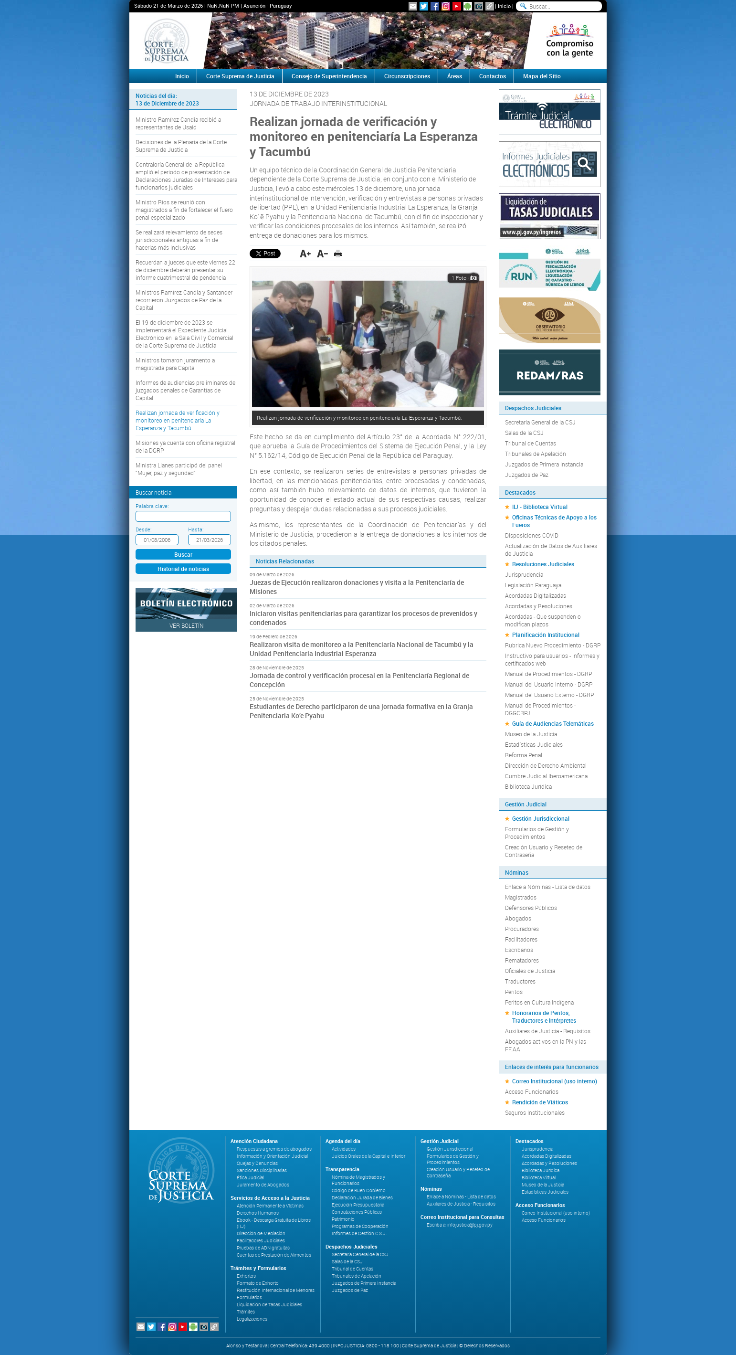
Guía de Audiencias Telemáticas (553, 723)
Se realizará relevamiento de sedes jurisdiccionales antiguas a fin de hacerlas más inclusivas (179, 239)
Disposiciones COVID (531, 535)
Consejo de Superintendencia (329, 76)
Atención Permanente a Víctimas (270, 1206)
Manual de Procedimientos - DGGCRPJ (540, 709)
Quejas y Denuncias (257, 1163)
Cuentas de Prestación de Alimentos (274, 1255)
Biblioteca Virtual (539, 1178)
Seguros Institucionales (535, 1112)
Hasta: (195, 529)
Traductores (520, 981)
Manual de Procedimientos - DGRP (548, 674)
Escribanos (519, 949)
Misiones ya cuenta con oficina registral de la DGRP (185, 446)
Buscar (183, 554)
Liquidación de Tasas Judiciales (269, 1305)
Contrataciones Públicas (357, 1212)
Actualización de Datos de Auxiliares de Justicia (551, 549)
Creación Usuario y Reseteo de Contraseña (543, 850)
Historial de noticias (183, 568)
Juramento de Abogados (263, 1185)
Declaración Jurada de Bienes (362, 1198)
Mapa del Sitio (542, 76)
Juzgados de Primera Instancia (544, 464)
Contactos (492, 76)
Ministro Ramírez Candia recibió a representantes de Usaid (178, 123)
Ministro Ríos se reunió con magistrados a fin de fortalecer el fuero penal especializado (184, 209)
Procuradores (522, 928)
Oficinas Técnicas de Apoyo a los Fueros (554, 521)
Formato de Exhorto (258, 1283)
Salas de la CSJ (524, 432)
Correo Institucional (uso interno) (554, 1081)
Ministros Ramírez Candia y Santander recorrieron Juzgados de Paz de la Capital (184, 299)
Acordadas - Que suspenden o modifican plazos (543, 620)
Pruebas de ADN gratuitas (263, 1248)
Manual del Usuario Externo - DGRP (549, 695)
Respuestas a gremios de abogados (274, 1149)
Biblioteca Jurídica (528, 786)
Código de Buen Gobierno (359, 1190)
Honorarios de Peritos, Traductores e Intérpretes (544, 1016)
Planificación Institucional (545, 634)
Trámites (246, 1312)
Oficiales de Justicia (530, 970)
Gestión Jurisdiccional (540, 818)
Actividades (344, 1149)
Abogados (518, 918)
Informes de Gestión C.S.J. (359, 1233)
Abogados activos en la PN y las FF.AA (545, 1045)
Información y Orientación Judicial (272, 1156)
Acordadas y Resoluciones (538, 606)
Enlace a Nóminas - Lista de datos (547, 886)
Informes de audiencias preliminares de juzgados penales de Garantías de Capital (185, 390)
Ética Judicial (250, 1178)
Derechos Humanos (258, 1213)
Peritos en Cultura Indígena (539, 1002)
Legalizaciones (252, 1319)
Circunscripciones (407, 76)
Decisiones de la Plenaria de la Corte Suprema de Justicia (181, 145)
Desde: (143, 529)
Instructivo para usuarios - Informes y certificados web (552, 659)
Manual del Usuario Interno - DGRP (548, 684)
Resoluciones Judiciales (543, 564)
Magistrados (520, 897)
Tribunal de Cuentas (530, 443)
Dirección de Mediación (261, 1233)
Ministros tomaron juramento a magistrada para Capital (175, 363)
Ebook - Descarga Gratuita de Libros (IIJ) (274, 1223)
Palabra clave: (152, 505)
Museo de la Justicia (531, 734)
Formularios (249, 1297)
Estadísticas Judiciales (534, 744)
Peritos (514, 991)
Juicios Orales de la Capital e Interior (368, 1156)
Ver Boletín (186, 625)
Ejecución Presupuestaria (358, 1205)
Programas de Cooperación (360, 1226)
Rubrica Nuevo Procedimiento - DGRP (552, 645)
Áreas (454, 76)
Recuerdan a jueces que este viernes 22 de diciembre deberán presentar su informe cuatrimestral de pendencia (185, 269)
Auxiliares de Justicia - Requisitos (547, 1031)
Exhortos (246, 1276)
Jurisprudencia (524, 574)
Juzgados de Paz (526, 474)
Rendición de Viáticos (540, 1102)
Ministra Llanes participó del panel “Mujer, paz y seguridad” (179, 468)
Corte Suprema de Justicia (240, 76)
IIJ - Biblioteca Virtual (540, 506)
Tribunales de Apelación (535, 453)
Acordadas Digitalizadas (535, 595)
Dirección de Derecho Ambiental (546, 765)
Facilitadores (521, 939)
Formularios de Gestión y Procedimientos (537, 832)
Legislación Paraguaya (533, 585)
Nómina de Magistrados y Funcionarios (358, 1180)
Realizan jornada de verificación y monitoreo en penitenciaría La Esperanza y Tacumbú (178, 420)
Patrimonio (343, 1219)
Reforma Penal (523, 755)
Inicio (504, 6)
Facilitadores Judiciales (261, 1241)
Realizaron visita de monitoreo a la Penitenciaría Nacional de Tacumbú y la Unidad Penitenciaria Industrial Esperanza (361, 649)
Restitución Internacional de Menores (276, 1290)
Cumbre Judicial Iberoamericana (546, 776)
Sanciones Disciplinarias (262, 1170)
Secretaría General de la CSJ (540, 422)
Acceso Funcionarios (531, 1091)
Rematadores (522, 960)
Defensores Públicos (531, 907)
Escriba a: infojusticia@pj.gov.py (460, 1225)
